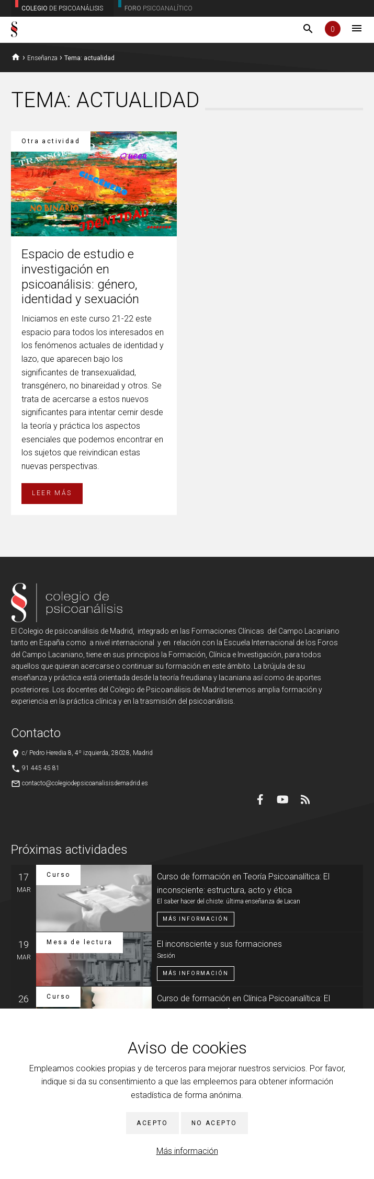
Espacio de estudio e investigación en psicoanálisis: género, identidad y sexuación (80, 276)
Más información (187, 1151)
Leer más (52, 493)
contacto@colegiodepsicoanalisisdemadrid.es (85, 783)
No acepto (214, 1123)
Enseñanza (42, 58)
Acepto (152, 1123)
